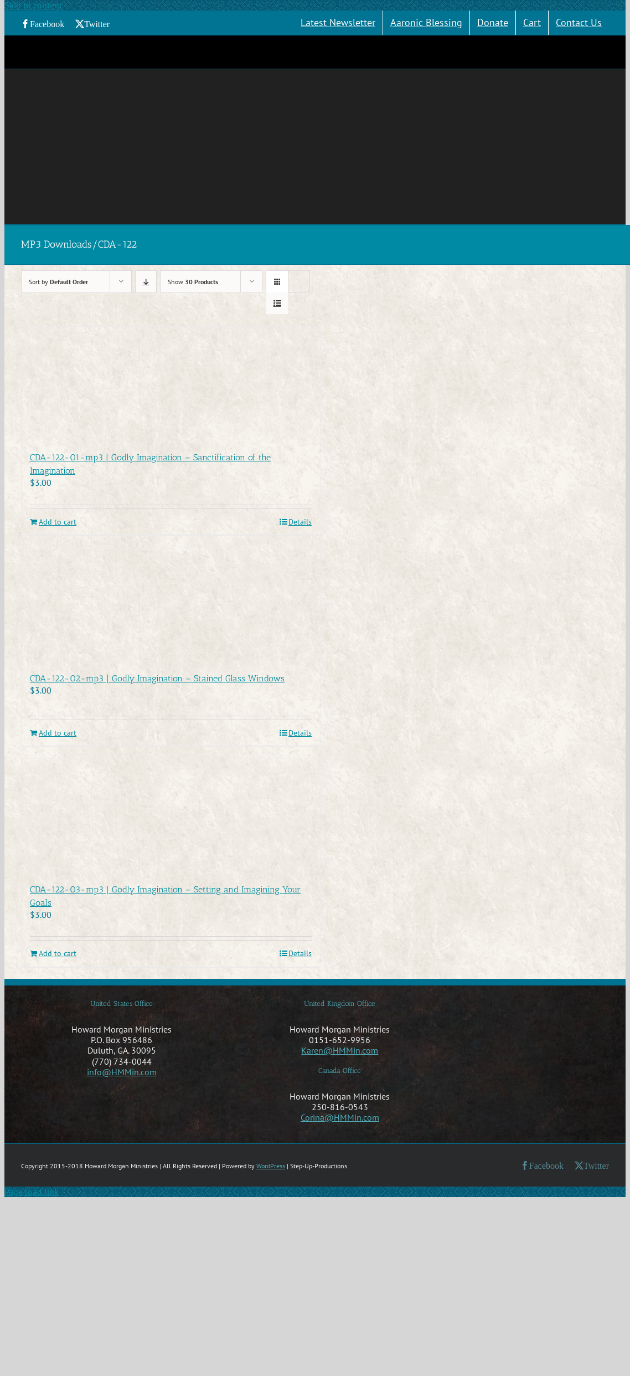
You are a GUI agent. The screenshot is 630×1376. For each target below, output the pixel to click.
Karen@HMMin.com (339, 1050)
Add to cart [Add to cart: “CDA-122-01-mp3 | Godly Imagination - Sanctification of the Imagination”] (57, 522)
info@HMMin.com (122, 1071)
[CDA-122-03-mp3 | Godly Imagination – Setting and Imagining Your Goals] (171, 814)
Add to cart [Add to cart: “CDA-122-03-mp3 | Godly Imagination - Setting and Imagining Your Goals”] (57, 953)
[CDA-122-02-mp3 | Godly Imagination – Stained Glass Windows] (171, 603)
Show (193, 282)
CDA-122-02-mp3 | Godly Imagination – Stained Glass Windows (157, 678)
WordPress (270, 1166)
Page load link (31, 1191)
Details (300, 522)
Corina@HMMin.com (340, 1117)
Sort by (58, 282)
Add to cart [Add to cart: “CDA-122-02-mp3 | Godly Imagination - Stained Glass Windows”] (57, 733)
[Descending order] (146, 281)
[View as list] (277, 303)
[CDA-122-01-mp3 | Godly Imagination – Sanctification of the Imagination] (171, 383)
